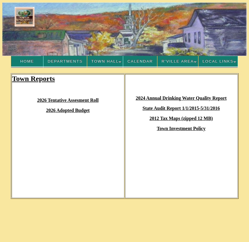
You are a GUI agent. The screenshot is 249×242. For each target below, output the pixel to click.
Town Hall (105, 61)
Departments (65, 61)
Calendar (140, 61)
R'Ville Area (178, 61)
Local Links (218, 61)
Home (27, 61)
